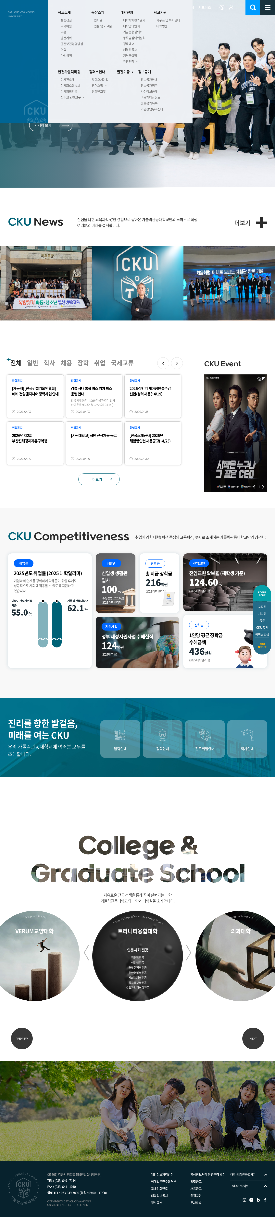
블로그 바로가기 (258, 1196)
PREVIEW (22, 1035)
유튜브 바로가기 (251, 1196)
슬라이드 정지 (47, 59)
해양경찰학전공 (138, 972)
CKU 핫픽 (262, 627)
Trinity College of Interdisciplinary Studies (135, 917)
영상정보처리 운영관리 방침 (207, 1170)
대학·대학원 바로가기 (243, 1171)
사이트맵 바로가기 (267, 7)
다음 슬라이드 (52, 59)
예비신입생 (262, 634)
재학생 (262, 613)
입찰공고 (196, 1177)
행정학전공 (137, 962)
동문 (262, 620)
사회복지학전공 (138, 977)
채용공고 (196, 1184)
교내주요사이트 (239, 1182)
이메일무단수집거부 (163, 1177)
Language (222, 7)
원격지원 (196, 1191)
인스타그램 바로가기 (244, 1196)
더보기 (242, 222)
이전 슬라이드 (42, 59)
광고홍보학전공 (138, 982)
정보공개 (156, 1199)
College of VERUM (34, 916)
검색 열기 (252, 7)
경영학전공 (137, 957)
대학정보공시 (159, 1191)
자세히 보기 (43, 125)
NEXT (253, 1035)
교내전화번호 (159, 1184)
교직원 (262, 607)
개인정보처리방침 (162, 1170)
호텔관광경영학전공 (137, 987)
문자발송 (196, 1199)
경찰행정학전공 (138, 967)
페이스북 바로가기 (265, 1196)
